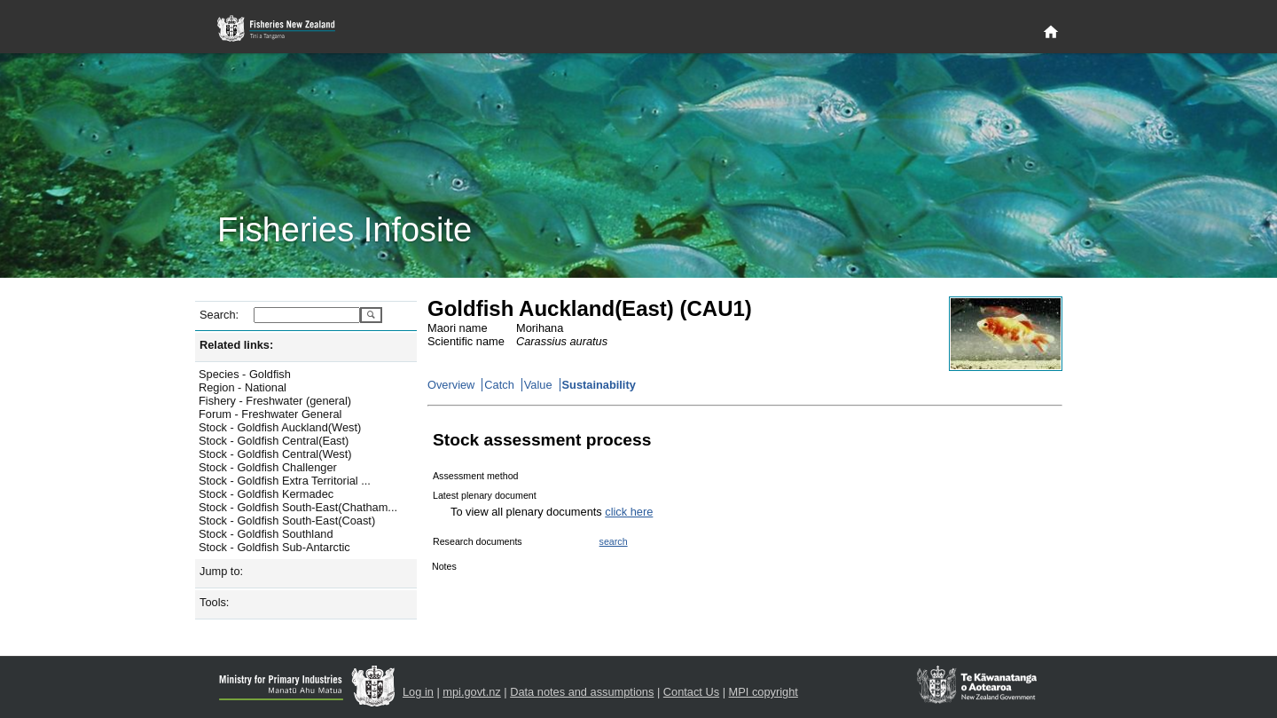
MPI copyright (763, 691)
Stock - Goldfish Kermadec (266, 494)
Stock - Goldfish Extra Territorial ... (285, 480)
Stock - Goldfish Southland (266, 533)
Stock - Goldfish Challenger (268, 467)
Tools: (214, 602)
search (613, 541)
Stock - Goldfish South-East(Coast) (287, 520)
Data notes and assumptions (582, 691)
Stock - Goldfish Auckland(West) (280, 427)
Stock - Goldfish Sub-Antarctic (274, 547)
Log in (418, 691)
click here (629, 511)
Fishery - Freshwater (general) (275, 400)
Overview (450, 384)
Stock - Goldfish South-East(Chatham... (298, 507)
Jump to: (221, 571)
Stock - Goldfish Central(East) (274, 440)
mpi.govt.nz (471, 691)
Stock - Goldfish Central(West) (275, 454)
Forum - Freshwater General (270, 414)
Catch (498, 384)
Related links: (236, 344)
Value (538, 384)
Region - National (242, 387)
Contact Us (691, 691)
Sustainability (599, 384)
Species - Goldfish (245, 374)
